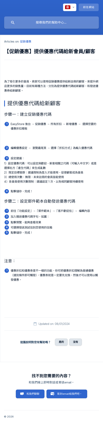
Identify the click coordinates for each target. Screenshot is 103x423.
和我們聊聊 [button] (33, 393)
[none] (69, 7)
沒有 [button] (75, 341)
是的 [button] (61, 341)
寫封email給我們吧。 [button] (69, 393)
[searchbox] (51, 22)
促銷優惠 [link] (25, 41)
